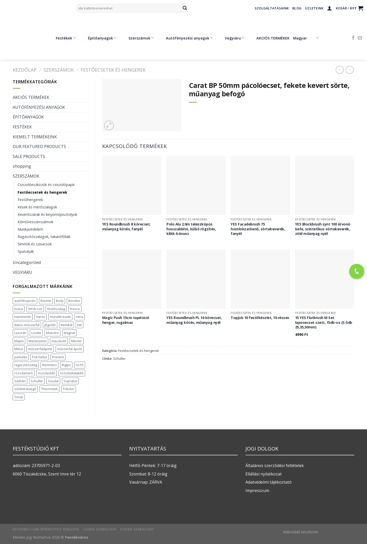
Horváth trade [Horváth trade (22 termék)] (60, 316)
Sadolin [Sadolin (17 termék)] (20, 381)
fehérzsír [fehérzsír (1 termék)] (35, 309)
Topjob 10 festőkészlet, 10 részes (260, 317)
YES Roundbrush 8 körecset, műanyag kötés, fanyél (126, 226)
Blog (297, 8)
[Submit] (184, 8)
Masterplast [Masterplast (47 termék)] (38, 341)
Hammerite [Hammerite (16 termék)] (22, 316)
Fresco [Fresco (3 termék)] (75, 309)
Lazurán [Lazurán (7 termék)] (20, 332)
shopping (22, 166)
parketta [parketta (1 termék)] (20, 357)
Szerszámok (137, 38)
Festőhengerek (30, 199)
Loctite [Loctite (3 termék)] (36, 332)
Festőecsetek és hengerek (113, 70)
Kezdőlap (25, 70)
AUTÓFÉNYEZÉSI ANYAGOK (39, 107)
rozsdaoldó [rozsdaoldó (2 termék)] (46, 373)
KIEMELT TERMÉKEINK (35, 137)
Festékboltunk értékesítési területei (46, 529)
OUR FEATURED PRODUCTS (39, 146)
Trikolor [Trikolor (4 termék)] (68, 389)
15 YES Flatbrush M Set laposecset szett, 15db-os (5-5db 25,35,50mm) (323, 322)
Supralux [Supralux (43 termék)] (70, 381)
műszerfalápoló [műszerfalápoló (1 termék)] (40, 349)
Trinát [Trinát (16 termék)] (18, 397)
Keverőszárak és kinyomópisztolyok (47, 214)
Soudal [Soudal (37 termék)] (53, 381)
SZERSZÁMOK (59, 70)
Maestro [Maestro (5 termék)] (52, 332)
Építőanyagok (98, 38)
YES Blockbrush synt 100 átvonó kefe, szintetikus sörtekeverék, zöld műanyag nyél (322, 229)
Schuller (119, 358)
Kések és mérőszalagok (37, 207)
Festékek (61, 38)
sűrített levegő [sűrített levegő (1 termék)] (25, 389)
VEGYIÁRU (22, 272)
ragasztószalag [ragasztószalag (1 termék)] (25, 365)
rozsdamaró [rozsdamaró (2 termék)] (23, 373)
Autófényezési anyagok (186, 38)
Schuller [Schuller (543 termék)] (37, 381)
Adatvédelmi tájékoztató (268, 482)
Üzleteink (314, 8)
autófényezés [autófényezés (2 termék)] (25, 300)
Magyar (305, 38)
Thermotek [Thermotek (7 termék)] (49, 389)
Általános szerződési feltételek (274, 465)
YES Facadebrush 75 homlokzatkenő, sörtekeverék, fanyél (258, 229)
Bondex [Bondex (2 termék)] (74, 300)
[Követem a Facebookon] (353, 38)
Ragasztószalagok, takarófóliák (44, 236)
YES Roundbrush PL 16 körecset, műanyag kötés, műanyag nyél (194, 320)
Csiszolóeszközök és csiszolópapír (46, 184)
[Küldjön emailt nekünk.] (360, 38)
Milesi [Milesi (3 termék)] (18, 349)
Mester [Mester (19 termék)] (76, 341)
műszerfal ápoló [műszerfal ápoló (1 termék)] (69, 349)
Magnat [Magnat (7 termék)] (69, 332)
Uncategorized (27, 262)
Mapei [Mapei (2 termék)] (19, 341)
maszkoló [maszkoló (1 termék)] (58, 341)
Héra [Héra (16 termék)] (79, 316)
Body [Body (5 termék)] (59, 300)
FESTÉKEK (22, 127)
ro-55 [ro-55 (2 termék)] (80, 365)
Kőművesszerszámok (35, 221)
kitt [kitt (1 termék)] (79, 325)
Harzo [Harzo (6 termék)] (40, 316)
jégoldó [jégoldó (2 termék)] (50, 325)
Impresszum (257, 490)
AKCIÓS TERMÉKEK (269, 38)
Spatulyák (26, 251)
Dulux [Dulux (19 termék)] (18, 309)
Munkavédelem (30, 229)
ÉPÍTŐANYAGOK (28, 117)
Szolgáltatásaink (272, 8)
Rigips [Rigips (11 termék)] (66, 365)
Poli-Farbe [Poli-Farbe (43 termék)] (39, 357)
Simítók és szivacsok (35, 244)
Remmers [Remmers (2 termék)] (49, 365)
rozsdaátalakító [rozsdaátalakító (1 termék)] (72, 373)
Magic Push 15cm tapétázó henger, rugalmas (125, 320)
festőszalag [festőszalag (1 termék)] (56, 309)
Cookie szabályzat (99, 529)
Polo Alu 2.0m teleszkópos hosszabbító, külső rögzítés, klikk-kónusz (191, 229)
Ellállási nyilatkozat (263, 474)
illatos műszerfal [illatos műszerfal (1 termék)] (27, 325)
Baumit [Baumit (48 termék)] (46, 300)
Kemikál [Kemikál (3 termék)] (66, 325)
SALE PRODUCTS (29, 156)
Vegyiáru (230, 38)
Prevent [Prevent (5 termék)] (58, 357)
